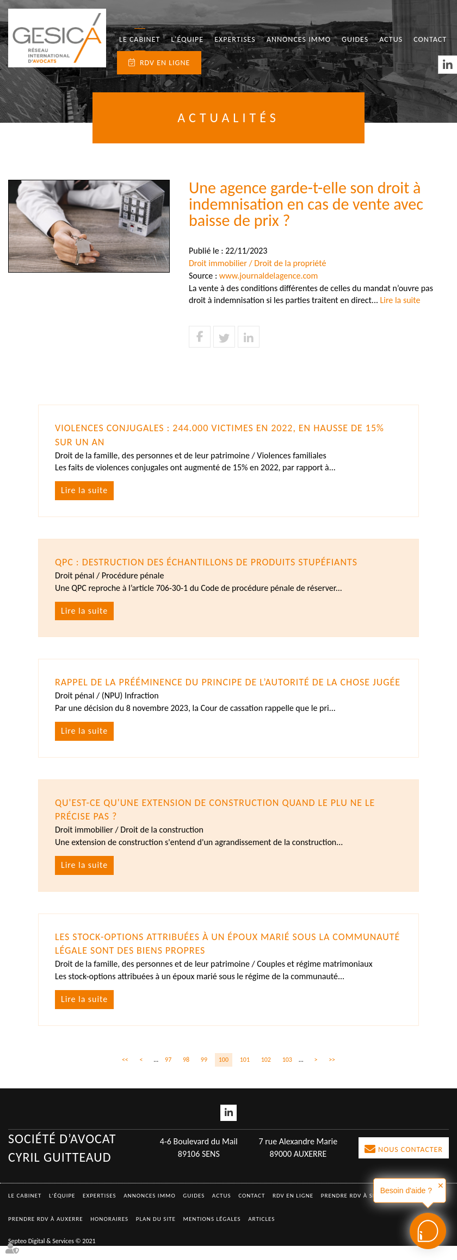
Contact (430, 39)
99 (204, 1073)
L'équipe (187, 39)
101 (245, 1073)
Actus (391, 39)
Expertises (235, 39)
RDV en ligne (165, 62)
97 (168, 1073)
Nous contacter (410, 1163)
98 (186, 1073)
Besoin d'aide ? (406, 1190)
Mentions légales (212, 1233)
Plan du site (156, 1233)
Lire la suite (400, 300)
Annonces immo (299, 39)
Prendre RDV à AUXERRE (45, 1233)
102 (266, 1073)
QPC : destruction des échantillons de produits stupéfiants (207, 562)
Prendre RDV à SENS (352, 1209)
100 (223, 1073)
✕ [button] (440, 1185)
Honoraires (109, 1233)
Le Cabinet (139, 39)
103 (287, 1073)
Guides (355, 39)
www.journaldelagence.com (268, 275)
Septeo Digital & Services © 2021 (52, 1254)
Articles (261, 1233)
